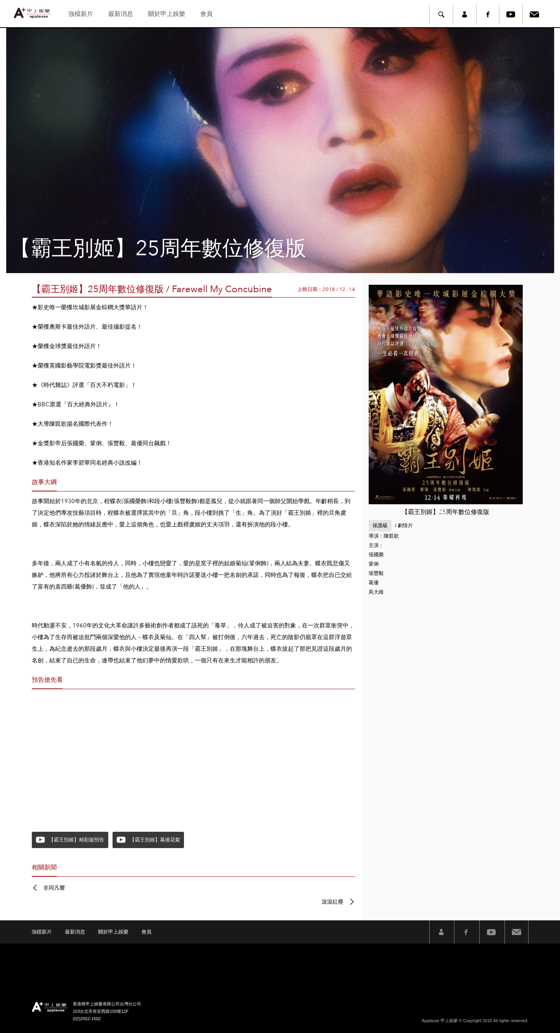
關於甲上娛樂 (166, 13)
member (464, 14)
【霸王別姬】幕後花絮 (155, 840)
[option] (280, 150)
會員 (206, 13)
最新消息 (120, 13)
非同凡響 (54, 888)
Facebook (487, 14)
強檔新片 (80, 13)
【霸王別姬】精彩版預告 (76, 840)
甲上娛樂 (33, 13)
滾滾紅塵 (332, 902)
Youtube (511, 14)
